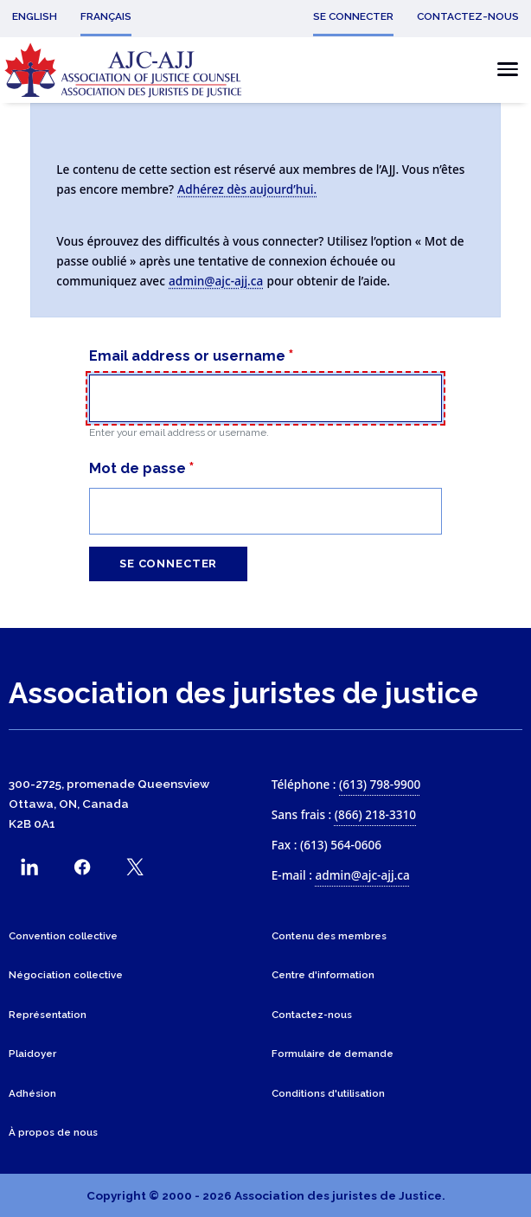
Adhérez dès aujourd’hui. (247, 189)
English (34, 16)
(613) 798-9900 (379, 784)
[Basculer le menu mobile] (503, 69)
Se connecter (168, 563)
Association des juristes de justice (243, 693)
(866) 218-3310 (375, 814)
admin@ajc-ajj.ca (216, 280)
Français (105, 16)
